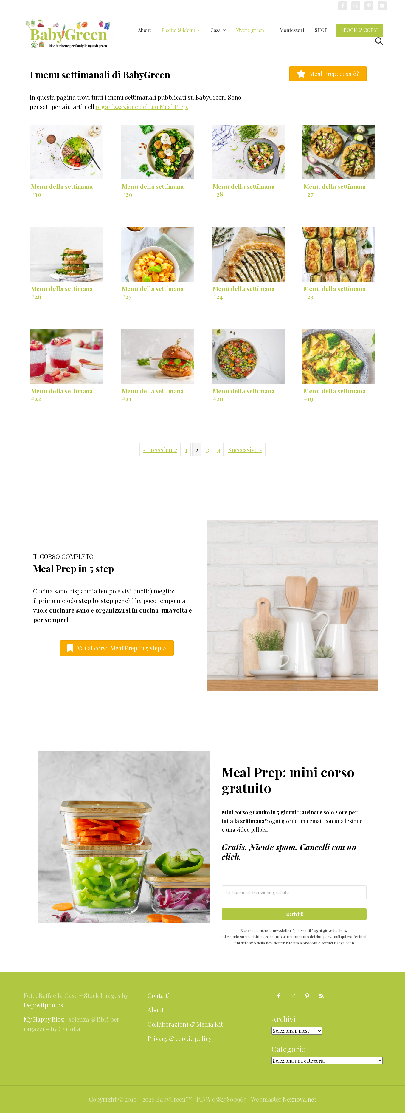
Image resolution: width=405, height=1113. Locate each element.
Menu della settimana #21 (153, 395)
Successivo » (245, 450)
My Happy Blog (44, 1019)
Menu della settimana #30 (62, 190)
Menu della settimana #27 (334, 190)
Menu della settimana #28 (243, 190)
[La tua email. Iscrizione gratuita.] (294, 892)
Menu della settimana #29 (153, 190)
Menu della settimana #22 (62, 395)
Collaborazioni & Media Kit (185, 1024)
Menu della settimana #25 (153, 292)
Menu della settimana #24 (243, 292)
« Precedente (160, 450)
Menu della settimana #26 (62, 292)
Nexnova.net (299, 1099)
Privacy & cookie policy (180, 1038)
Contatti (159, 995)
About (156, 1010)
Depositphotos (43, 1005)
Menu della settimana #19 (334, 395)
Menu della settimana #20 (243, 395)
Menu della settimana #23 (334, 292)
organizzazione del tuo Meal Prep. (142, 107)
